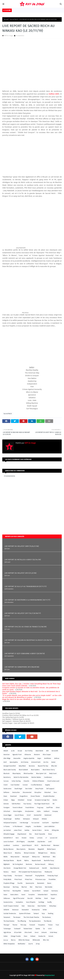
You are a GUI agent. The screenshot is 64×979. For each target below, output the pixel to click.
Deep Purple (39, 788)
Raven (49, 883)
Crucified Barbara (36, 785)
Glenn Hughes (17, 811)
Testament (7, 917)
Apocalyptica (14, 762)
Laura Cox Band (8, 841)
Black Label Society (10, 770)
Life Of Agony (20, 841)
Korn (17, 838)
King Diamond (22, 834)
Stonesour (15, 910)
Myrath (19, 860)
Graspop (55, 811)
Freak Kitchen (29, 807)
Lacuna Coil (53, 838)
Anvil (5, 762)
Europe (29, 800)
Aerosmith (55, 751)
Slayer (53, 898)
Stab (23, 906)
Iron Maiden (37, 826)
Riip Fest (24, 887)
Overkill (44, 868)
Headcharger (8, 819)
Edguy (13, 800)
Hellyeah (36, 819)
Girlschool (7, 811)
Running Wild (17, 891)
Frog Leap (40, 807)
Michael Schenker (29, 853)
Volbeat (32, 936)
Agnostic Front (17, 754)
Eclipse (6, 800)
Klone (50, 834)
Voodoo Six (41, 936)
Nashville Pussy (49, 860)
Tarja (43, 913)
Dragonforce (24, 796)
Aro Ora (46, 762)
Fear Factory (27, 804)
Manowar (56, 845)
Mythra (26, 860)
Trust (57, 925)
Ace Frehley (29, 751)
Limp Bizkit (31, 841)
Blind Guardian (28, 773)
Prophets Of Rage (9, 883)
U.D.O (50, 928)
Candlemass (48, 777)
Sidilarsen (7, 898)
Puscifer (20, 883)
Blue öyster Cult (41, 773)
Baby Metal (22, 766)
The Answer (16, 917)
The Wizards (47, 921)
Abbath (6, 751)
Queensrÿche (30, 883)
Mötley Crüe (36, 857)
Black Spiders (35, 770)
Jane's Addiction (49, 826)
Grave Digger (8, 815)
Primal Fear (28, 879)
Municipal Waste (9, 860)
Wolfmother (21, 944)
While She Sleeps (24, 940)
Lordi (49, 841)
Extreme (6, 804)
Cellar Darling (16, 781)
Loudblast (7, 845)
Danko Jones (7, 788)
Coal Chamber (15, 785)
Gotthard (46, 811)
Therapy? (6, 925)
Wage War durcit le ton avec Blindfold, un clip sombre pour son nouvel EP (29, 699)
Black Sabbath (23, 770)
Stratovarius (36, 910)
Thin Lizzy (23, 925)
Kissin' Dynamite (40, 834)
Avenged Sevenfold (10, 766)
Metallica (18, 853)
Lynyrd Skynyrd (27, 845)
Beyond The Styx (43, 766)
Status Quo (31, 906)
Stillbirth (6, 910)
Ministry (52, 853)
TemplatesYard (49, 975)
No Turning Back (18, 864)
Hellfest (17, 819)
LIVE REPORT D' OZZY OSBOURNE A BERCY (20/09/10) (25, 654)
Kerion (47, 830)
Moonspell (25, 857)
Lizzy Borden (41, 841)
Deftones (6, 792)
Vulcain (50, 936)
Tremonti (32, 925)
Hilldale (44, 819)
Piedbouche (48, 872)
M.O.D (36, 845)
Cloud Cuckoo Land (53, 781)
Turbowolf (17, 928)
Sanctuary (54, 891)
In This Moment (17, 826)
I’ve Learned (35, 822)
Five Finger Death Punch (41, 804)
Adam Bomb (39, 751)
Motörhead (46, 857)
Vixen (25, 936)
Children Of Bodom (38, 781)
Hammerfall (37, 815)
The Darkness (46, 917)
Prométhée (52, 879)
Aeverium (7, 754)
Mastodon (32, 849)
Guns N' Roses (19, 815)
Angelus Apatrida (29, 758)
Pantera (6, 872)
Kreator (24, 838)
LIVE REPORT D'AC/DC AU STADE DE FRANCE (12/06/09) (25, 627)
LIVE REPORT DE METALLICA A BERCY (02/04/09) (23, 560)
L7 (46, 838)
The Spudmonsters (35, 921)
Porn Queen (18, 875)
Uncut (36, 932)
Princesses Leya (40, 879)
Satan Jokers (14, 894)
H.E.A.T (29, 815)
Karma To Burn (37, 830)
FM (53, 804)
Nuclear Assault (40, 864)
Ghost (58, 807)
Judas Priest (18, 830)
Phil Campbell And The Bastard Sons (30, 872)
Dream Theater (35, 796)
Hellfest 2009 (54, 94)
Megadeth (41, 849)
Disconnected (27, 792)
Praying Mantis (39, 875)
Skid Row (38, 898)
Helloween (26, 819)
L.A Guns (39, 838)
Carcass (6, 781)
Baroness (32, 766)
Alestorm (37, 754)
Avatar (53, 762)
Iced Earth (45, 822)
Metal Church (8, 853)
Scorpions (31, 894)
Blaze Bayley (17, 773)
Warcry (13, 940)
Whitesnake (36, 940)
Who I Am (46, 940)
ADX (47, 751)
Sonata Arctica (8, 902)
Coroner (25, 785)
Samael (46, 891)
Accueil (6, 19)
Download (13, 796)
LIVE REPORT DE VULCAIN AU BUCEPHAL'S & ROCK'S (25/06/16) (28, 640)
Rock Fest (7, 891)
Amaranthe (17, 758)
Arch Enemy (24, 762)
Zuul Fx (30, 944)
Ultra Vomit (28, 932)
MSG (54, 857)
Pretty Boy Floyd (53, 875)
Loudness (16, 845)
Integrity (28, 826)
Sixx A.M (29, 898)
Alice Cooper (47, 754)
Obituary (51, 864)
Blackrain (7, 773)
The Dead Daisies (9, 921)
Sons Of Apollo (30, 902)
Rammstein (40, 883)
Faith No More (16, 804)
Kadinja (27, 830)
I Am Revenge (24, 822)
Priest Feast (18, 879)
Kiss (30, 834)
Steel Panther (42, 906)
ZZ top (38, 944)
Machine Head (45, 845)
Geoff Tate (49, 807)
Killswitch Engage (9, 834)
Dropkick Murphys (48, 796)
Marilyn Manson (9, 849)
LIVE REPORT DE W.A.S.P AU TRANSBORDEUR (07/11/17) (25, 586)
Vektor (6, 936)
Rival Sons (38, 887)
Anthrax (56, 758)
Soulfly (49, 902)
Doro (55, 792)
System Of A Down (24, 913)
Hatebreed (48, 815)
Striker (45, 910)
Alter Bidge (7, 758)
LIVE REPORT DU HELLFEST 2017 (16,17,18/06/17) (23, 613)
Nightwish (7, 864)
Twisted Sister (27, 928)
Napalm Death (36, 860)
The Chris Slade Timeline (31, 917)
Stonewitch (25, 910)
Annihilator (47, 758)
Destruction (16, 792)
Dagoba (47, 785)
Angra (39, 758)
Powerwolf (28, 875)
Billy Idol (54, 766)
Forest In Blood (17, 807)
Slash (46, 898)
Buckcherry (7, 777)
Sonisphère (19, 902)
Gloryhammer (29, 811)
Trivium (50, 925)
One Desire (7, 868)
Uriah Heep (53, 932)
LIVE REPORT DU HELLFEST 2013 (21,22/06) (20, 573)
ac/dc (13, 751)
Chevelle (26, 781)
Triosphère (41, 925)
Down (5, 796)
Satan (5, 894)
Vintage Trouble (16, 936)
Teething (50, 913)
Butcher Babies (36, 777)
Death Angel (18, 788)
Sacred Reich (14, 19)
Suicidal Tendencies (10, 913)
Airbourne (28, 754)
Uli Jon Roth (17, 932)
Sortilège (41, 902)
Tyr (44, 928)
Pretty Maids (7, 879)
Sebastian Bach (43, 894)
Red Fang (15, 887)
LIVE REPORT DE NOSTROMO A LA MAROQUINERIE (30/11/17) (27, 600)
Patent (14, 872)
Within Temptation (9, 944)
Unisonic (44, 932)
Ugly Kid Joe (7, 932)
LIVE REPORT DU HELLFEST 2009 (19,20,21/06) (22, 546)
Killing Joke (55, 830)
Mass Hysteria (21, 849)
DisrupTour (37, 792)
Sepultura (54, 894)
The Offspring (22, 921)
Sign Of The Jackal (18, 898)
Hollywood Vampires (10, 822)
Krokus (32, 838)
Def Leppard (50, 788)
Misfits (6, 857)
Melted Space (51, 849)
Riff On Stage (8, 35)
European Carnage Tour (42, 800)
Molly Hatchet (15, 857)
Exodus (55, 800)
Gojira (39, 811)
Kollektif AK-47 (8, 838)
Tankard (36, 913)
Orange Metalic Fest (20, 868)
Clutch (6, 785)
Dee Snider (28, 788)
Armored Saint (35, 762)
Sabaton (26, 891)
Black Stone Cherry (49, 770)
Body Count (52, 773)
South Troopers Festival (11, 906)
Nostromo (29, 864)
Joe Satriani (7, 830)
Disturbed (47, 792)
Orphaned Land (34, 868)
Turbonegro (7, 928)
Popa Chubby (8, 875)
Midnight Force (42, 853)
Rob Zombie (48, 887)
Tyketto (37, 928)
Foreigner (7, 807)
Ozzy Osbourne (54, 868)
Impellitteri (55, 822)
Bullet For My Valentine (21, 777)
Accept (20, 751)
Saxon (23, 894)
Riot (31, 887)
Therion (14, 925)
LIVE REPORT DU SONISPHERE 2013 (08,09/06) (22, 667)
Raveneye (7, 887)
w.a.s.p (6, 940)
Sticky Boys (52, 906)
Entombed (21, 800)
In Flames (7, 826)
